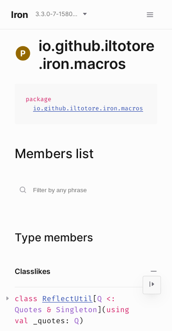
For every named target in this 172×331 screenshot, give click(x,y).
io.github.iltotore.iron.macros (88, 108)
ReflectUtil (67, 298)
